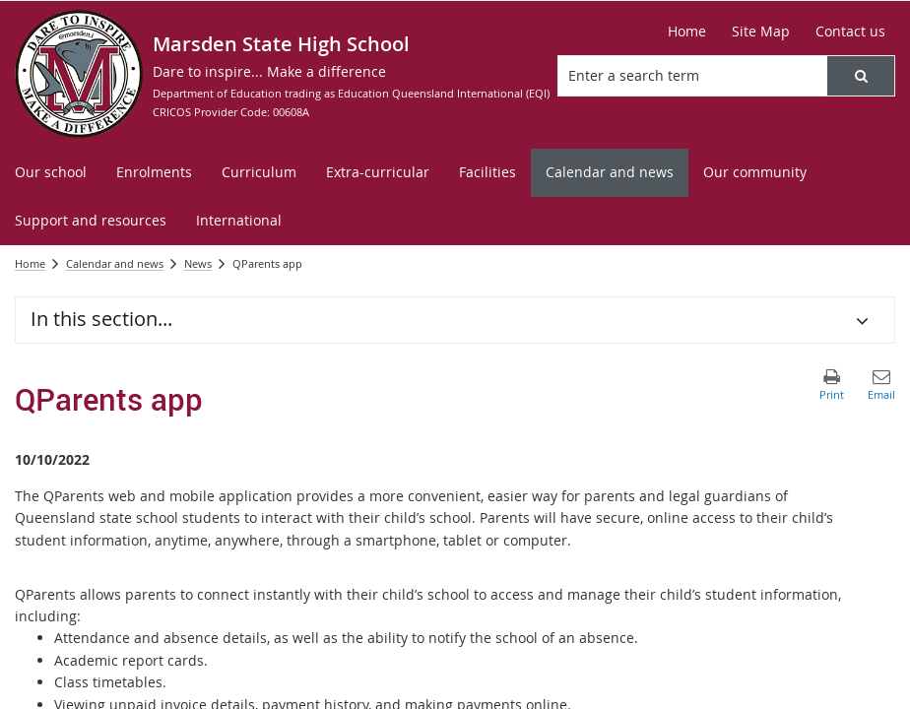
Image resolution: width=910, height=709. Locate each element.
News (198, 263)
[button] (860, 76)
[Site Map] (761, 31)
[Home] (687, 31)
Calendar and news (114, 263)
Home (30, 263)
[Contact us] (850, 31)
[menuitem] (50, 173)
